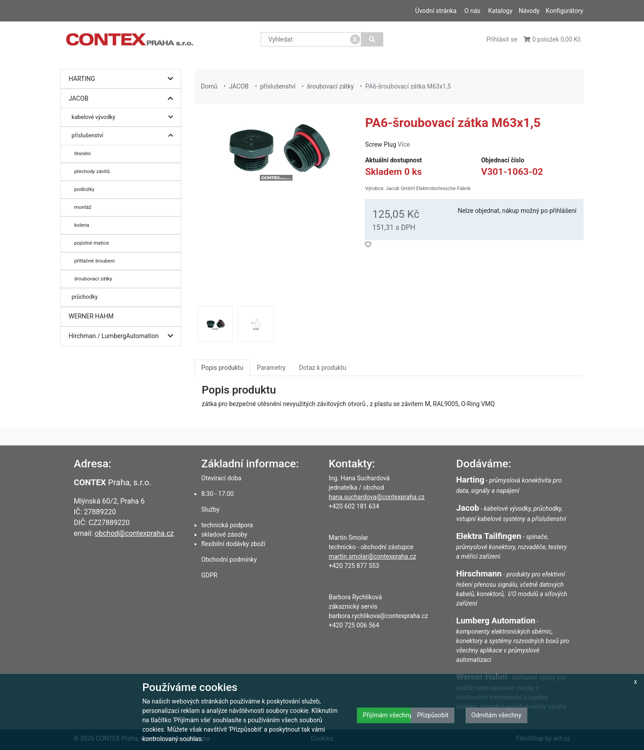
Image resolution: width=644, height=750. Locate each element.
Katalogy (500, 10)
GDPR (209, 575)
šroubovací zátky (93, 278)
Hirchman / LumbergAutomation (123, 336)
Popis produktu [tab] (222, 367)
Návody (529, 10)
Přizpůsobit (433, 715)
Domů (209, 86)
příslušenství (125, 135)
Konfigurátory (564, 10)
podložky (84, 189)
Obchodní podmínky (229, 559)
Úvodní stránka (436, 10)
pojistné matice (91, 243)
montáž (82, 207)
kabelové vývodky (125, 117)
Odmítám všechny (496, 715)
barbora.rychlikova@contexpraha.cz (378, 615)
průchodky (84, 296)
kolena (81, 225)
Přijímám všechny (387, 715)
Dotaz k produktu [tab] (322, 367)
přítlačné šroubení (94, 261)
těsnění (82, 153)
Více (404, 144)
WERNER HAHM (91, 316)
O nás (472, 10)
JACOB (123, 98)
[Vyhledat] (372, 39)
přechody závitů (92, 171)
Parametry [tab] (271, 367)
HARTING (123, 79)
